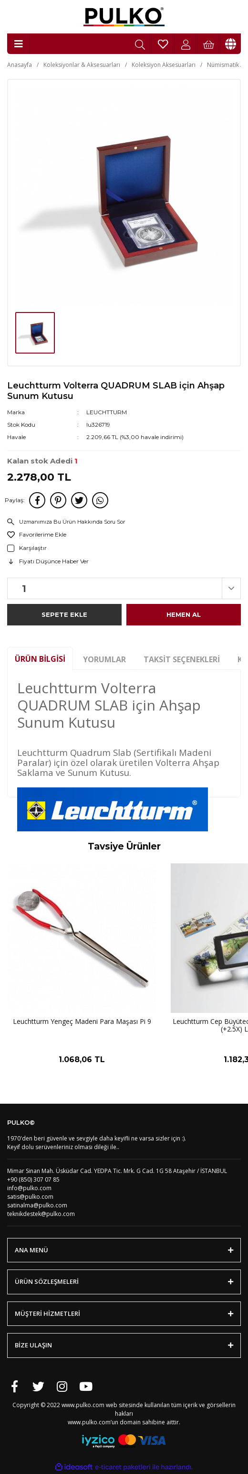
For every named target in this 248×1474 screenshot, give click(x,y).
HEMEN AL (183, 614)
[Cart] (208, 43)
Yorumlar (104, 659)
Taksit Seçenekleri (182, 659)
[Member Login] (186, 43)
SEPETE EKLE (64, 614)
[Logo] (124, 16)
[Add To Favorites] (124, 534)
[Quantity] (124, 588)
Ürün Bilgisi (40, 659)
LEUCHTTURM (106, 412)
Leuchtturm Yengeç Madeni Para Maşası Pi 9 (82, 1022)
